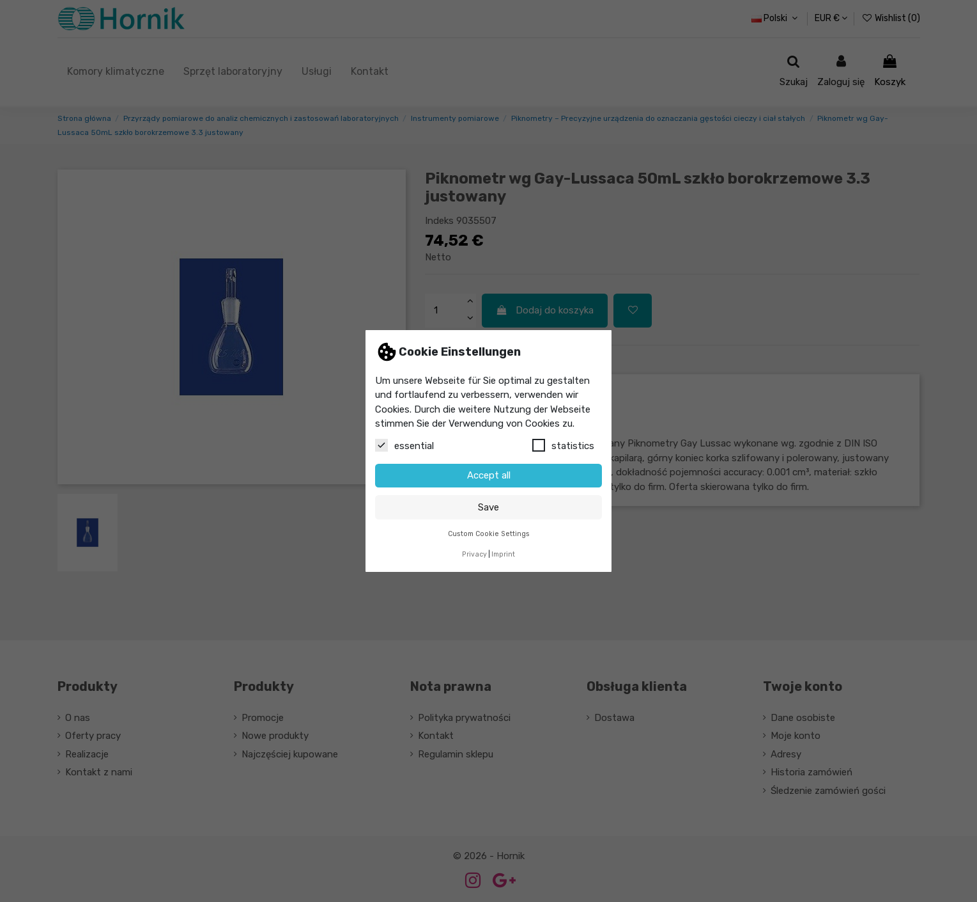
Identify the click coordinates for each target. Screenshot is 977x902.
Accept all (489, 475)
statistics (563, 445)
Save (488, 507)
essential (404, 445)
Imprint (503, 554)
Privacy (474, 554)
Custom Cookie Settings (489, 534)
